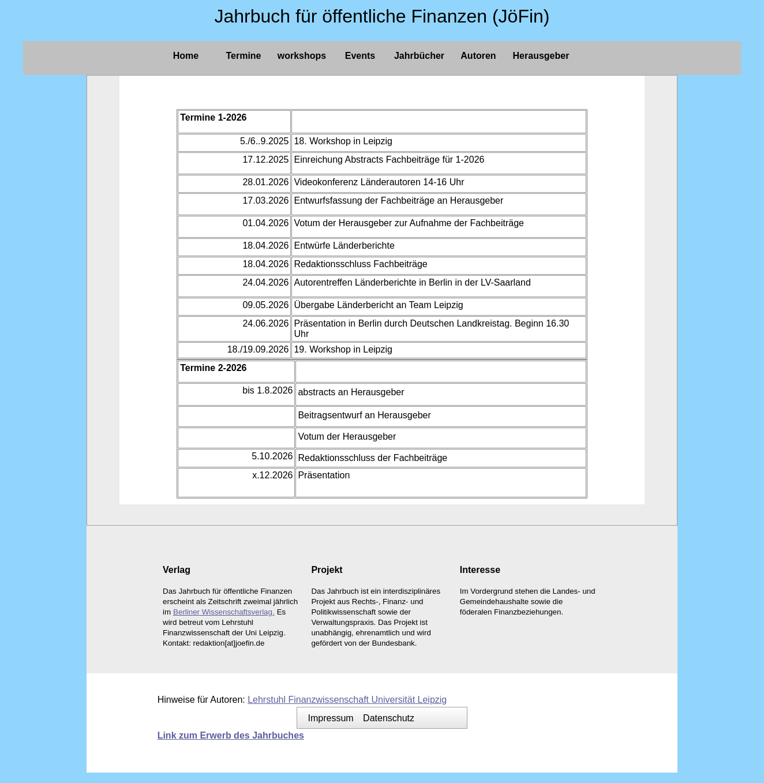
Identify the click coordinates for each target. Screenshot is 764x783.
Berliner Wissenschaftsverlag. (224, 612)
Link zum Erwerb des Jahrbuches (231, 735)
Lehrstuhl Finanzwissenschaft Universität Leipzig (347, 700)
